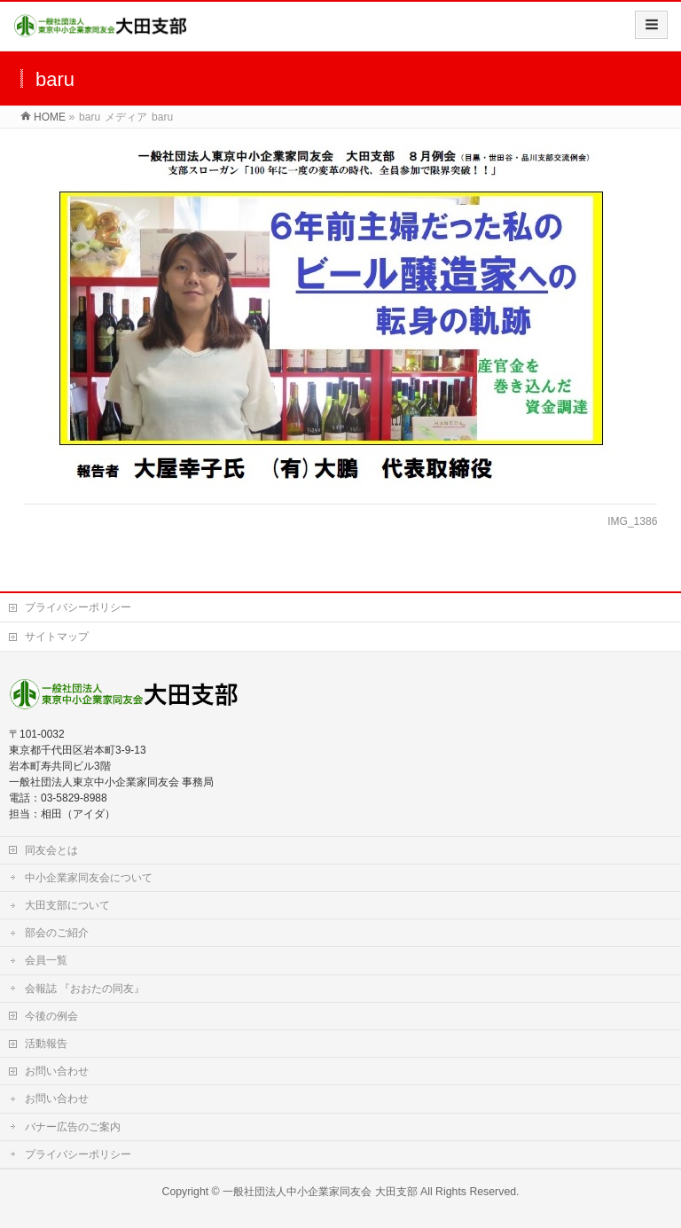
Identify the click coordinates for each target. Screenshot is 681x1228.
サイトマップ (57, 636)
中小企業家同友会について (89, 878)
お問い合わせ (57, 1071)
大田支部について (67, 905)
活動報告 (46, 1043)
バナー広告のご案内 (73, 1127)
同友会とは (51, 850)
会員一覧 (46, 960)
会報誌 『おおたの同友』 (85, 988)
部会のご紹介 (57, 933)
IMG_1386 (632, 521)
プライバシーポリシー (78, 607)
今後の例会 (51, 1016)
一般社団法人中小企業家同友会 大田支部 (320, 1191)
